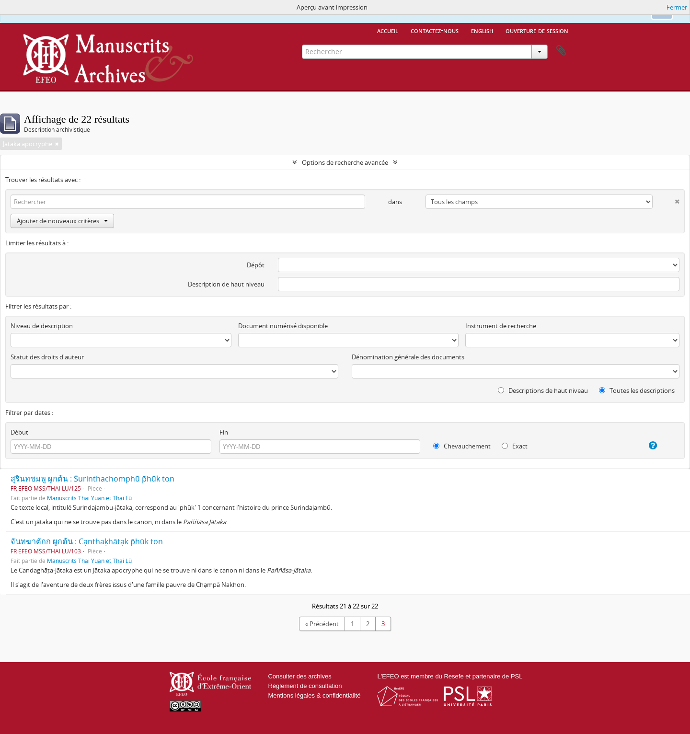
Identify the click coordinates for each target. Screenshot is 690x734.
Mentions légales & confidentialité (314, 695)
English (482, 30)
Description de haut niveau (226, 284)
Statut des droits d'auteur (47, 357)
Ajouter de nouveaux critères (62, 221)
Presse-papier (561, 51)
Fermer (677, 7)
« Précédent (322, 623)
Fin (223, 432)
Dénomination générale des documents (408, 357)
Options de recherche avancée (345, 162)
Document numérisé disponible (283, 325)
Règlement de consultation (305, 685)
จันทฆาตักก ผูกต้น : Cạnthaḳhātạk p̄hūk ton (87, 541)
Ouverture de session (537, 30)
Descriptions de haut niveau (543, 390)
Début (19, 432)
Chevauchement (462, 446)
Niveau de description (42, 325)
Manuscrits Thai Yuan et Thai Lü (89, 498)
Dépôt (255, 265)
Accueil (387, 30)
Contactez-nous (435, 30)
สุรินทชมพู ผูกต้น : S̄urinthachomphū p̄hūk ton (92, 478)
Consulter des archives (299, 676)
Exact (515, 446)
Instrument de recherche (500, 325)
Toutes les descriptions (637, 390)
